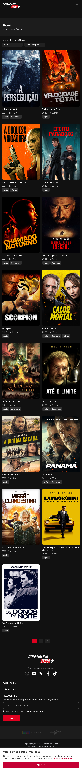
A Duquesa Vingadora (14, 182)
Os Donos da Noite (12, 623)
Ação (5, 117)
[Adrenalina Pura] (77, 5)
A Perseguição (10, 109)
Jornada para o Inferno (55, 255)
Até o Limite (49, 401)
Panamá (47, 474)
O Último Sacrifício (12, 401)
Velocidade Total (51, 109)
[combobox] (12, 45)
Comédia (56, 336)
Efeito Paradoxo (51, 182)
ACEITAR (41, 765)
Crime (14, 190)
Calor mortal (49, 328)
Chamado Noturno (12, 255)
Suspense (16, 117)
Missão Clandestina (13, 547)
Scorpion (7, 328)
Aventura (56, 263)
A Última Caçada (11, 474)
